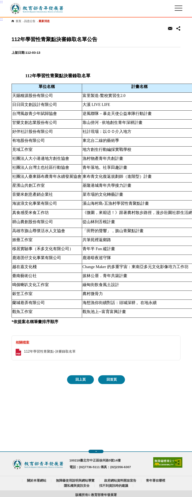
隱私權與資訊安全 (77, 485)
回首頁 (111, 379)
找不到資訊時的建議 (113, 485)
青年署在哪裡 (155, 480)
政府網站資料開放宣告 (120, 480)
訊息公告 (29, 21)
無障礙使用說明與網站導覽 (75, 480)
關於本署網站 (36, 480)
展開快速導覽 (96, 451)
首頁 (18, 21)
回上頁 (80, 379)
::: (1, 2)
